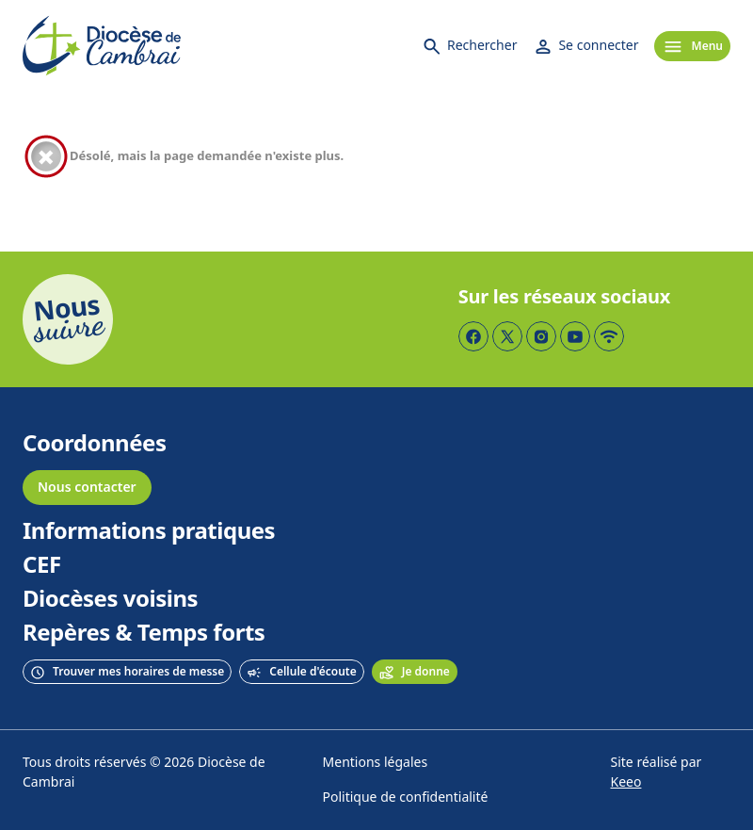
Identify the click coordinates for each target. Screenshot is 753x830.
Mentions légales (375, 763)
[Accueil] (102, 45)
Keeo (626, 782)
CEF (42, 565)
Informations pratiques (149, 531)
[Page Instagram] (541, 336)
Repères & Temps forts (143, 633)
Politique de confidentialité (406, 797)
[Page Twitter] (507, 336)
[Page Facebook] (473, 336)
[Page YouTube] (575, 336)
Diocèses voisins (110, 599)
